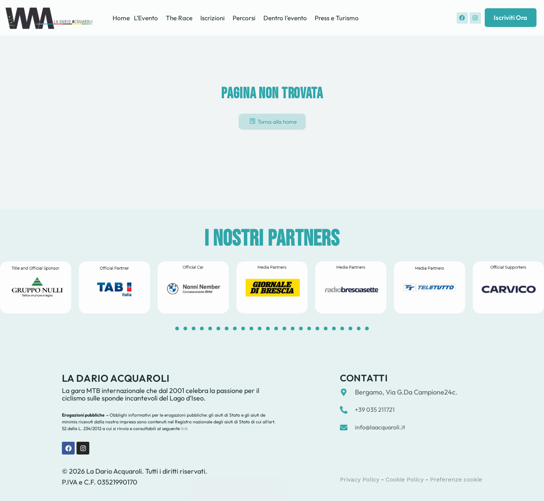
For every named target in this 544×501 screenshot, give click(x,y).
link (184, 428)
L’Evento (146, 17)
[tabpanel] (114, 287)
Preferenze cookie (456, 479)
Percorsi (244, 17)
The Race (179, 17)
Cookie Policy (405, 479)
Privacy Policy (359, 479)
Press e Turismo (337, 17)
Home (121, 17)
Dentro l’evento (285, 17)
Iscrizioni (212, 17)
